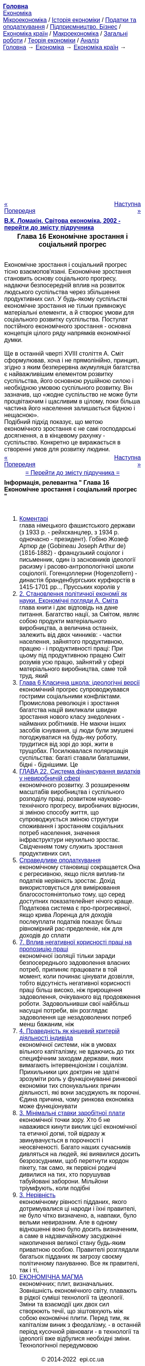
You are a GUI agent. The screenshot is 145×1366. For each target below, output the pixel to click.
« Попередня (19, 207)
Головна (14, 47)
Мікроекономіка (25, 20)
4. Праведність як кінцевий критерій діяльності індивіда (69, 1034)
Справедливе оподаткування (60, 860)
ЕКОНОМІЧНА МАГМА (51, 1277)
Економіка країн (25, 33)
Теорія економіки (51, 40)
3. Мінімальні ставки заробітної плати (72, 1113)
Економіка (17, 13)
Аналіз (89, 40)
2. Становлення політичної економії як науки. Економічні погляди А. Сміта (73, 597)
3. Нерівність (37, 1195)
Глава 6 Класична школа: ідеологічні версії (79, 682)
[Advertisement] (72, 123)
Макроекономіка (76, 33)
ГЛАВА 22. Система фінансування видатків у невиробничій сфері (79, 774)
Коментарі (33, 518)
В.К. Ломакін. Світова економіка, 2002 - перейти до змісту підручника (62, 224)
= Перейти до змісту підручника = (72, 473)
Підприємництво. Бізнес (83, 27)
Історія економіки (76, 20)
